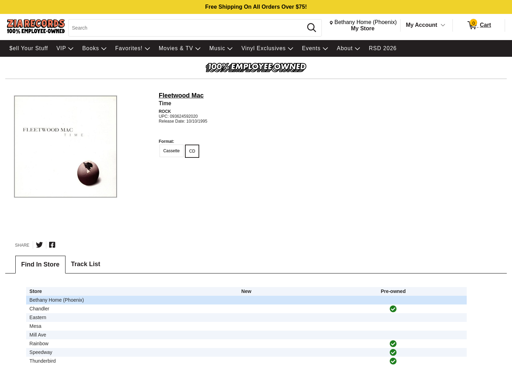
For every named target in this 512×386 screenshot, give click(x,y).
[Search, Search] (187, 28)
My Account (421, 25)
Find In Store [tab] (40, 264)
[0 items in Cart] (478, 25)
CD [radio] (192, 151)
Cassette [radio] (171, 150)
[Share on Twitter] (39, 244)
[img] (393, 309)
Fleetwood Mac (181, 95)
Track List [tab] (85, 264)
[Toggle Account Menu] (443, 25)
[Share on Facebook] (52, 244)
